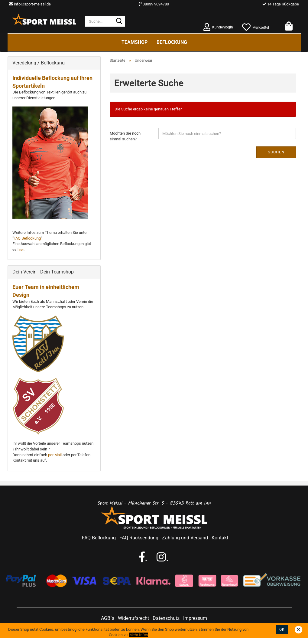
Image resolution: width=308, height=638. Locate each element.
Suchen (276, 152)
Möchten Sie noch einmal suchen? (125, 136)
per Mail (55, 455)
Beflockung (172, 42)
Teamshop (135, 42)
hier (21, 249)
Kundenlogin (218, 26)
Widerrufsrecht (133, 618)
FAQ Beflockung (27, 238)
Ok (282, 629)
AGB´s (107, 618)
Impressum (195, 618)
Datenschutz (166, 618)
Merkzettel (255, 26)
